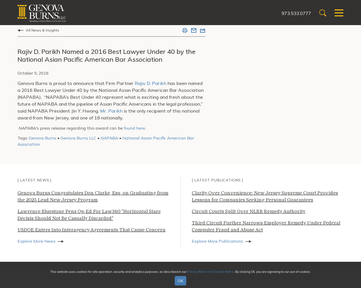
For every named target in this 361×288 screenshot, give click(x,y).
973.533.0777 (296, 13)
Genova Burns (42, 138)
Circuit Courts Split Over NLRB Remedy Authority (249, 211)
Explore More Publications (217, 241)
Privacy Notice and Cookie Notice (210, 271)
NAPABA (109, 138)
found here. (135, 128)
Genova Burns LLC (78, 138)
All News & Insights (42, 30)
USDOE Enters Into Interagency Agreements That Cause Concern (91, 230)
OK (180, 280)
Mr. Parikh (111, 111)
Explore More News (36, 241)
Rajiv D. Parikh (150, 83)
